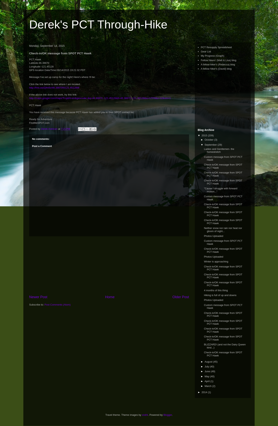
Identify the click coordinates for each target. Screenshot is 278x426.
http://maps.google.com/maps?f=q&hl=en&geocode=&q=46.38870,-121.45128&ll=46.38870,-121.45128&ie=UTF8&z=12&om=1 (100, 98)
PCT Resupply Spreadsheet (216, 47)
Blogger (167, 414)
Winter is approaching (216, 261)
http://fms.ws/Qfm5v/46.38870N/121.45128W (54, 87)
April (207, 381)
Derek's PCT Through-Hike (98, 24)
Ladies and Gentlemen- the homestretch (219, 151)
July (207, 366)
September (211, 144)
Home (110, 297)
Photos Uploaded (213, 236)
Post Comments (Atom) (58, 304)
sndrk (145, 414)
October (209, 139)
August (209, 361)
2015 (205, 135)
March (208, 386)
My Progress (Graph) (212, 55)
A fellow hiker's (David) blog (216, 68)
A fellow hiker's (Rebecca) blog (218, 64)
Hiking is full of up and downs (220, 295)
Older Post (180, 297)
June (208, 371)
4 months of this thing (216, 290)
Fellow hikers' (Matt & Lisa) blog (218, 60)
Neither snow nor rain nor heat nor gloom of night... (223, 230)
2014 (205, 392)
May (207, 376)
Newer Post (38, 297)
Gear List (206, 51)
